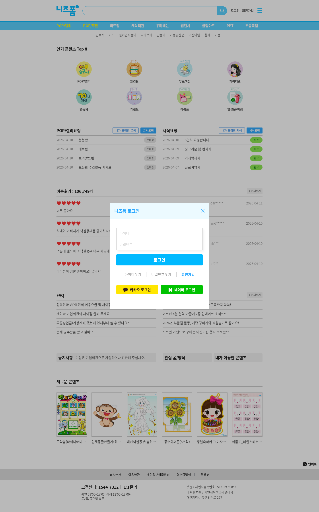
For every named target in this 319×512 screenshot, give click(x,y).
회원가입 (188, 274)
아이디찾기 (132, 274)
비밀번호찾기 (161, 274)
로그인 (159, 260)
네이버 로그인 (182, 289)
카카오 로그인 (137, 289)
